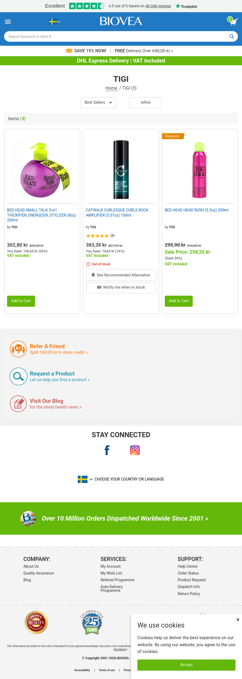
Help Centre (188, 566)
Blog (27, 580)
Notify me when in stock (121, 287)
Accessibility (82, 670)
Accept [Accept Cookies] (186, 664)
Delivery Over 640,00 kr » (144, 50)
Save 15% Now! (86, 50)
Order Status (188, 573)
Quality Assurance (38, 573)
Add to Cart (21, 301)
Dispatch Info (189, 587)
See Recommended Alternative (121, 275)
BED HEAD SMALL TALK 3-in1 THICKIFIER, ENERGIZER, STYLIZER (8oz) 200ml (41, 215)
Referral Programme (117, 580)
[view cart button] (234, 21)
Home (111, 88)
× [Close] (238, 619)
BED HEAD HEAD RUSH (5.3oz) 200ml (196, 210)
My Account (111, 566)
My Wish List (111, 573)
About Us (31, 566)
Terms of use (107, 670)
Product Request (192, 580)
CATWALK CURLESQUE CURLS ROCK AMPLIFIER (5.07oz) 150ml (117, 212)
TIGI (14, 227)
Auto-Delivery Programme (112, 589)
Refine (145, 102)
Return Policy (189, 594)
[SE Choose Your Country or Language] (55, 21)
